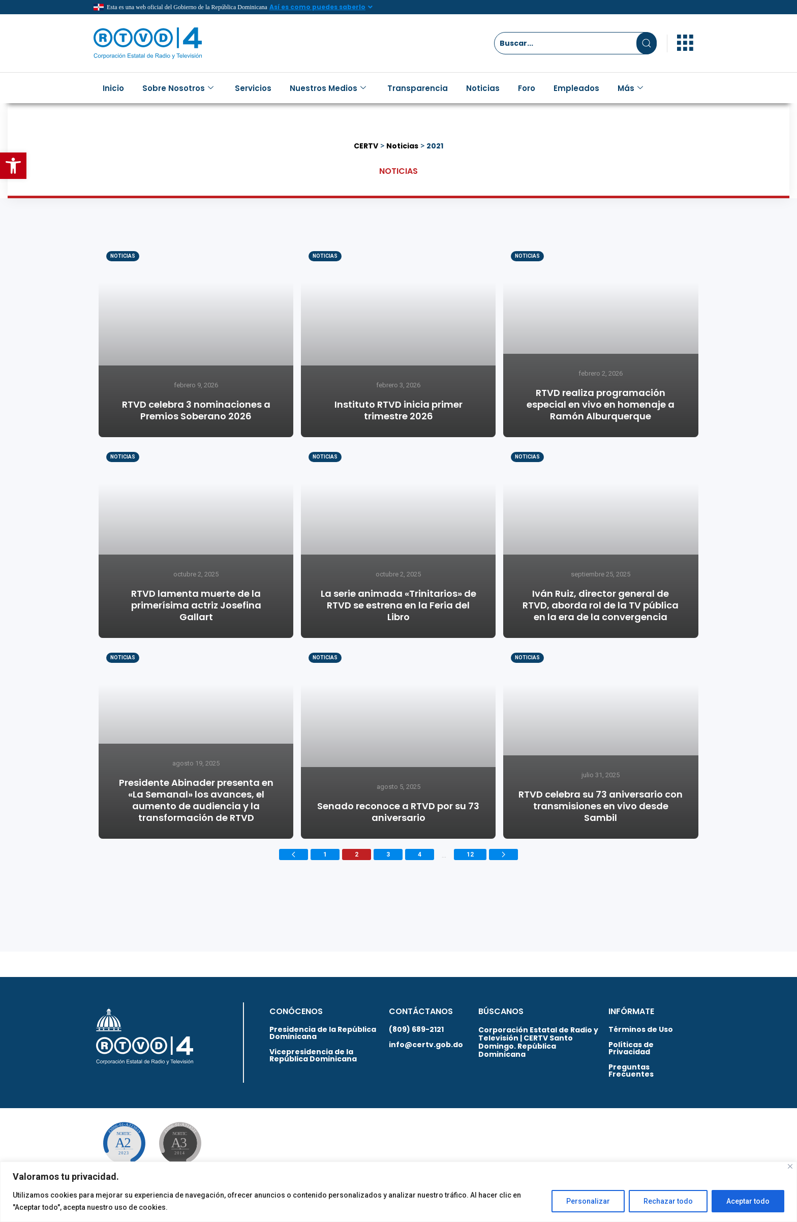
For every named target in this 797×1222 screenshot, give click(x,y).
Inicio (113, 88)
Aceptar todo (748, 1201)
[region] (398, 1192)
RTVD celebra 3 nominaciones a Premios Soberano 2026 (196, 410)
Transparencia (417, 88)
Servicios (253, 88)
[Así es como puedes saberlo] (370, 7)
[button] (13, 165)
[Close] (790, 1166)
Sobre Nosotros (177, 88)
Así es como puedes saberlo (317, 7)
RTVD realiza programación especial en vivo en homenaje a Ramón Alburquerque (601, 404)
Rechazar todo (668, 1201)
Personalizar (588, 1201)
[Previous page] (293, 854)
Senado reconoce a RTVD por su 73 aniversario (398, 812)
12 (470, 854)
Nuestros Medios (328, 88)
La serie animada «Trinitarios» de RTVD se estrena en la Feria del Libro (398, 605)
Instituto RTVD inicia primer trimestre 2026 (398, 410)
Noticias (483, 88)
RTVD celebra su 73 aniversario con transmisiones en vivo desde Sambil (600, 806)
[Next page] (503, 854)
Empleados (576, 88)
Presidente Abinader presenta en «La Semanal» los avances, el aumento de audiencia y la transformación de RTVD (196, 800)
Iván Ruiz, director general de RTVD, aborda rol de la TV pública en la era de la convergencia (601, 605)
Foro (526, 88)
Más (630, 88)
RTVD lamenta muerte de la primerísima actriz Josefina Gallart (196, 605)
